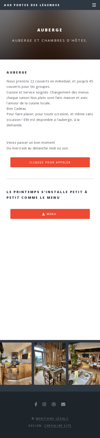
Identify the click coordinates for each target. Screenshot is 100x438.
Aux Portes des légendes (32, 5)
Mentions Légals (52, 418)
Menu (52, 214)
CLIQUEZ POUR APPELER (50, 162)
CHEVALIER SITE (58, 425)
